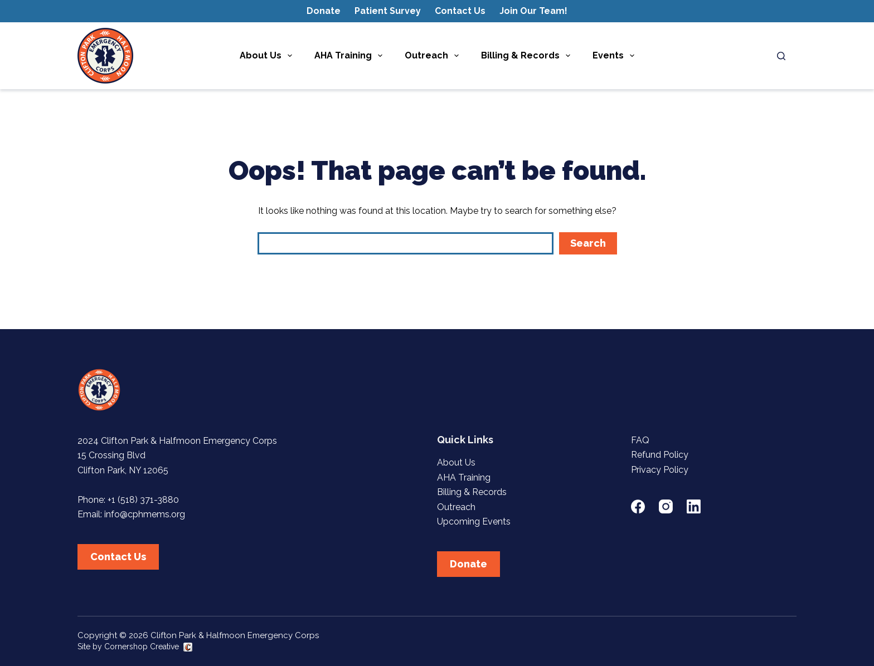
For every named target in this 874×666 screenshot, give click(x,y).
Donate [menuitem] (324, 11)
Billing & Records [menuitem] (528, 55)
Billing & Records (472, 492)
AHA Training (464, 477)
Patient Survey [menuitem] (388, 11)
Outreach (456, 507)
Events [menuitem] (616, 55)
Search (588, 243)
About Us (456, 462)
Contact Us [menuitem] (460, 11)
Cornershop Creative (141, 646)
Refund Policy (659, 454)
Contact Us (118, 556)
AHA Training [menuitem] (350, 55)
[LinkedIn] (694, 506)
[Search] (781, 56)
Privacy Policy (659, 469)
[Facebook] (638, 506)
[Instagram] (666, 506)
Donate (468, 564)
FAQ (640, 440)
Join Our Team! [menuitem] (533, 11)
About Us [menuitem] (268, 55)
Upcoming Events (474, 521)
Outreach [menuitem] (434, 55)
